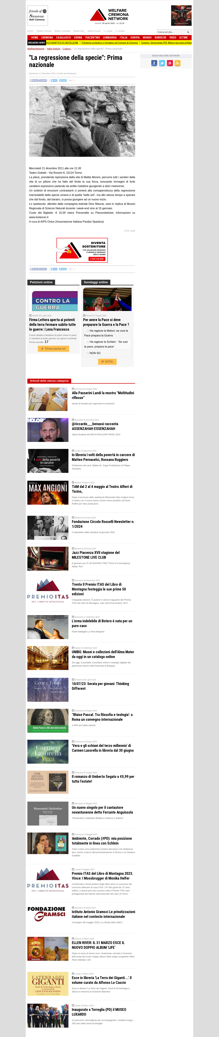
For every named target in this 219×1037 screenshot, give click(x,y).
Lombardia (110, 37)
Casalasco (63, 37)
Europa (135, 37)
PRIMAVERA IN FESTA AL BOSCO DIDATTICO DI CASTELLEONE (55, 42)
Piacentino (92, 37)
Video (172, 37)
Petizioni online (41, 282)
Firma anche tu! (53, 348)
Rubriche (160, 37)
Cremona (47, 37)
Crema (78, 37)
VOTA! (107, 361)
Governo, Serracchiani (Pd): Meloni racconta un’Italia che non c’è (178, 42)
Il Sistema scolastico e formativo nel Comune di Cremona (116, 42)
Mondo (147, 37)
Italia (123, 37)
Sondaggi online (96, 282)
